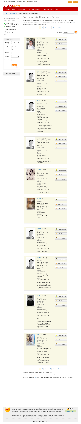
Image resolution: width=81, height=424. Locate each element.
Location (39, 57)
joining (72, 22)
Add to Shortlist (60, 44)
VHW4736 (39, 71)
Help (57, 9)
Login (13, 9)
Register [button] (75, 2)
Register (8, 9)
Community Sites (48, 9)
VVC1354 (39, 38)
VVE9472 (39, 295)
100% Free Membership (34, 9)
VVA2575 (39, 334)
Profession (39, 50)
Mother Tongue (40, 47)
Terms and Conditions (44, 420)
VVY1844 (39, 228)
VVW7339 (39, 257)
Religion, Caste (40, 44)
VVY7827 (39, 198)
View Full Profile (60, 48)
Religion (7, 56)
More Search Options (10, 68)
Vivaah (6, 13)
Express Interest (61, 39)
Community (6, 59)
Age (8, 46)
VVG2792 (39, 100)
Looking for (7, 43)
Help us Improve (70, 411)
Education (39, 53)
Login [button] (70, 2)
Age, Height (39, 41)
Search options (13, 13)
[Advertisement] (40, 396)
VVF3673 (39, 138)
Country (7, 52)
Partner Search (21, 9)
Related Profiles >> (11, 73)
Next (59, 27)
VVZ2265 (39, 169)
